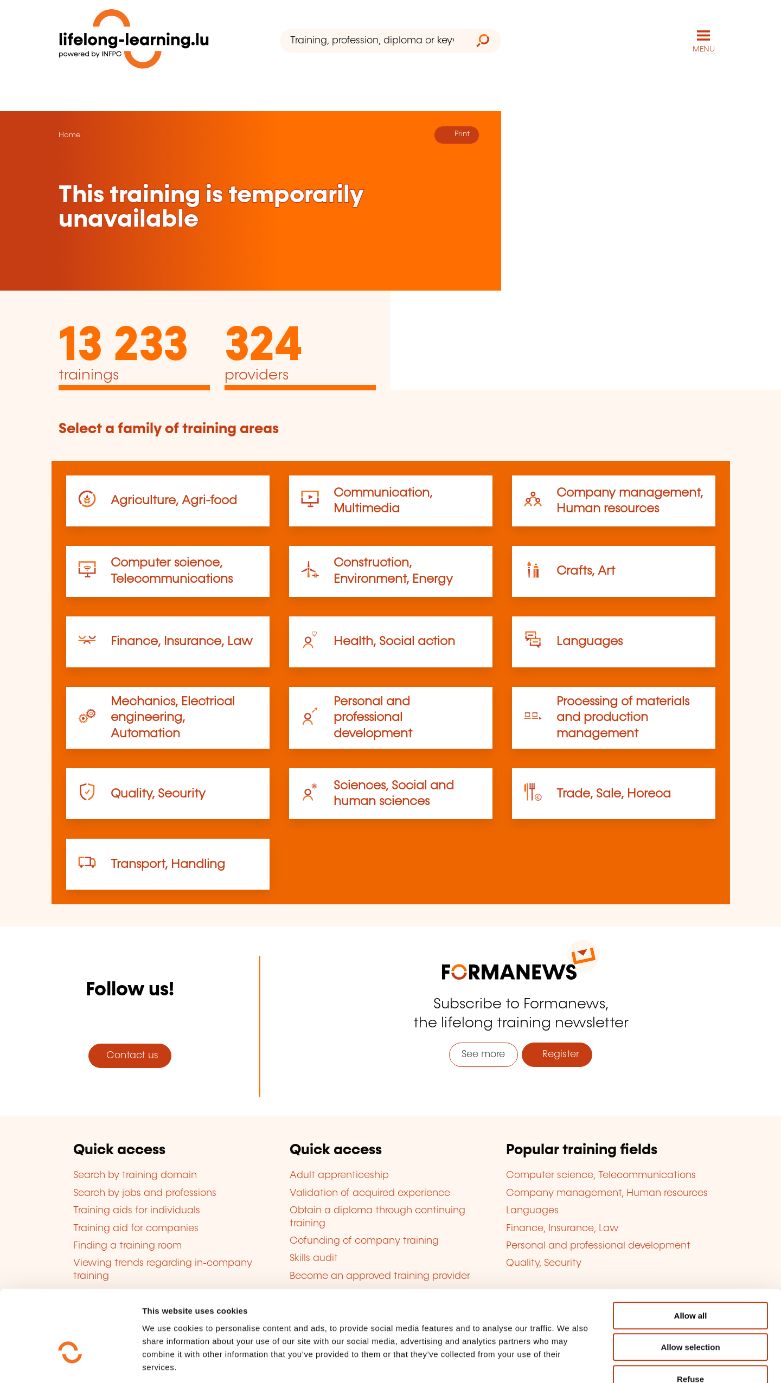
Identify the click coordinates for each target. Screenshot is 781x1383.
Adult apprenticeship (339, 1175)
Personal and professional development (373, 717)
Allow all (690, 1250)
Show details (571, 1361)
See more (483, 1054)
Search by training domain (135, 1175)
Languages (589, 641)
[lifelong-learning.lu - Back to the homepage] (134, 41)
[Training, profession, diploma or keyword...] (372, 41)
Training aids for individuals (136, 1210)
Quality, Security (158, 793)
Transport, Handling (168, 864)
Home (69, 134)
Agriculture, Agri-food (174, 500)
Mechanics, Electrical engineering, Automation (173, 717)
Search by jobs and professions (144, 1193)
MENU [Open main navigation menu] (704, 49)
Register (556, 1054)
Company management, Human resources (607, 1193)
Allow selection (690, 1282)
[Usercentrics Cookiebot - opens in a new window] (70, 1362)
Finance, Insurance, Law (182, 641)
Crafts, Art (585, 570)
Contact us (129, 1055)
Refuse (690, 1313)
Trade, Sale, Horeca (613, 793)
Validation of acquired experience (370, 1193)
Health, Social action (394, 641)
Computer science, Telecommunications (601, 1175)
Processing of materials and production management (622, 717)
